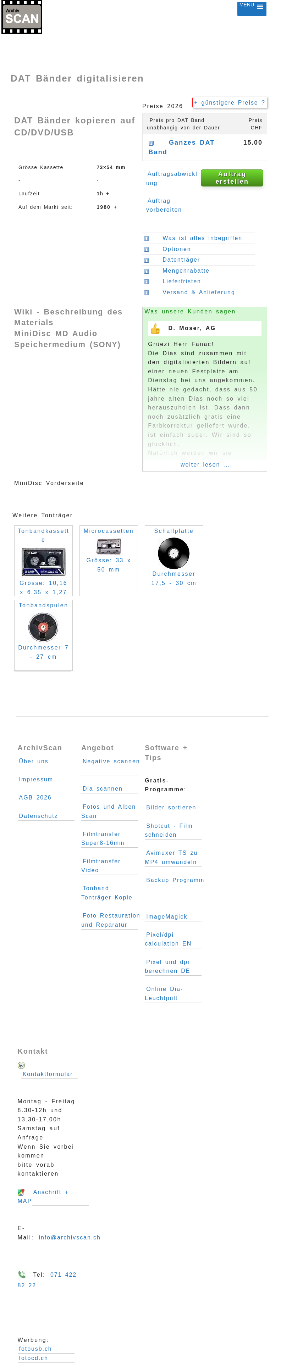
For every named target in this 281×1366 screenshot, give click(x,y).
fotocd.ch (33, 1358)
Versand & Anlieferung (198, 292)
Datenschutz (38, 816)
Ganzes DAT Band (181, 147)
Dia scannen (103, 789)
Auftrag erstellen (232, 178)
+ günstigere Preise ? (229, 103)
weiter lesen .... (206, 465)
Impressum (36, 779)
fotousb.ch (35, 1349)
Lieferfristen (180, 281)
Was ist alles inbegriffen (193, 238)
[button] (246, 9)
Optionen (167, 249)
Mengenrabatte (177, 271)
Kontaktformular (48, 1074)
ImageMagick (166, 917)
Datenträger (180, 260)
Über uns (34, 761)
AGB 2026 (35, 797)
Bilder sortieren (171, 807)
